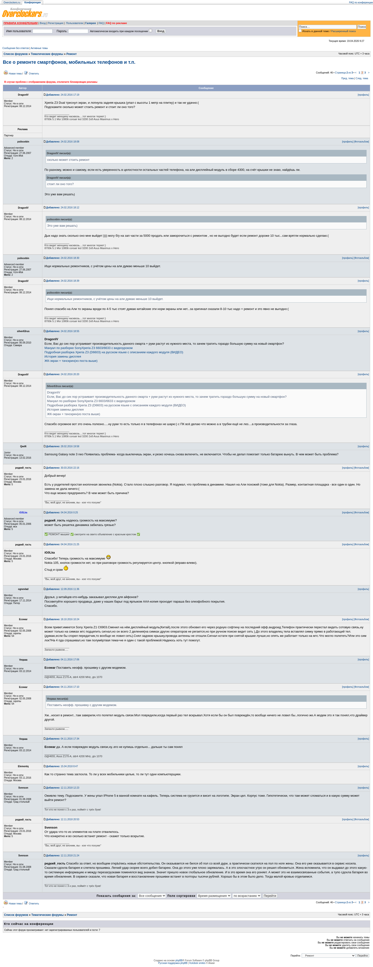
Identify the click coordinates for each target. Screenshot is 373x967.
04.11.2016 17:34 (62, 738)
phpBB (178, 960)
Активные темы (39, 48)
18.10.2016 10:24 (62, 619)
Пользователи (74, 23)
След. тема (362, 78)
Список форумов (16, 54)
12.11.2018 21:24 (62, 855)
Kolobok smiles (197, 963)
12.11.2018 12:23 (62, 787)
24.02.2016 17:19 (62, 94)
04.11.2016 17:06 (62, 659)
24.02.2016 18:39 (62, 281)
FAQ (101, 23)
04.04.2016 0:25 (62, 512)
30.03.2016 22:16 (62, 467)
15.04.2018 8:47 (62, 766)
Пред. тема (347, 78)
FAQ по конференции (361, 2)
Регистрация (55, 23)
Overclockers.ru (12, 2)
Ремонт (71, 54)
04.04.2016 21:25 (62, 544)
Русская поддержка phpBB (172, 963)
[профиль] (363, 94)
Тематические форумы (47, 54)
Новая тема (15, 73)
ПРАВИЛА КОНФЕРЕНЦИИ (21, 23)
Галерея (90, 23)
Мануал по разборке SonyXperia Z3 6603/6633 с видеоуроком (88, 348)
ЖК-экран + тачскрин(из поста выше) (71, 361)
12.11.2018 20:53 (62, 819)
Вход (43, 23)
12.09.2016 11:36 (62, 589)
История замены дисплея (62, 356)
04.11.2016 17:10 (62, 687)
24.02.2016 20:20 (62, 374)
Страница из (344, 72)
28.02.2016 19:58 (62, 446)
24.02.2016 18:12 (62, 207)
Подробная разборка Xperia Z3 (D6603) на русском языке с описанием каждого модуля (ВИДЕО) (113, 352)
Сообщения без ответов (15, 48)
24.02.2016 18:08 (62, 141)
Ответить (34, 73)
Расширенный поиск (343, 31)
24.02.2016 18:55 (62, 331)
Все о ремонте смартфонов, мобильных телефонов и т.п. (69, 62)
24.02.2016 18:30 (62, 258)
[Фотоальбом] (361, 141)
